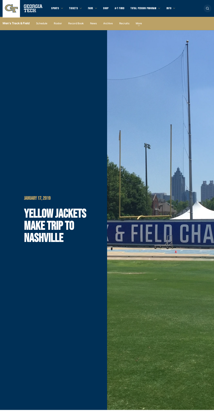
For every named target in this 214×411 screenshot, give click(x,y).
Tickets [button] (74, 9)
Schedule (42, 24)
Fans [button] (92, 9)
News (93, 24)
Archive (108, 24)
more (139, 24)
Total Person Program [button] (147, 9)
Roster (58, 24)
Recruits (124, 24)
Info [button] (173, 9)
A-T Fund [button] (122, 9)
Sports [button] (55, 9)
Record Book (76, 24)
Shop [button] (108, 9)
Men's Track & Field (16, 24)
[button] (207, 9)
